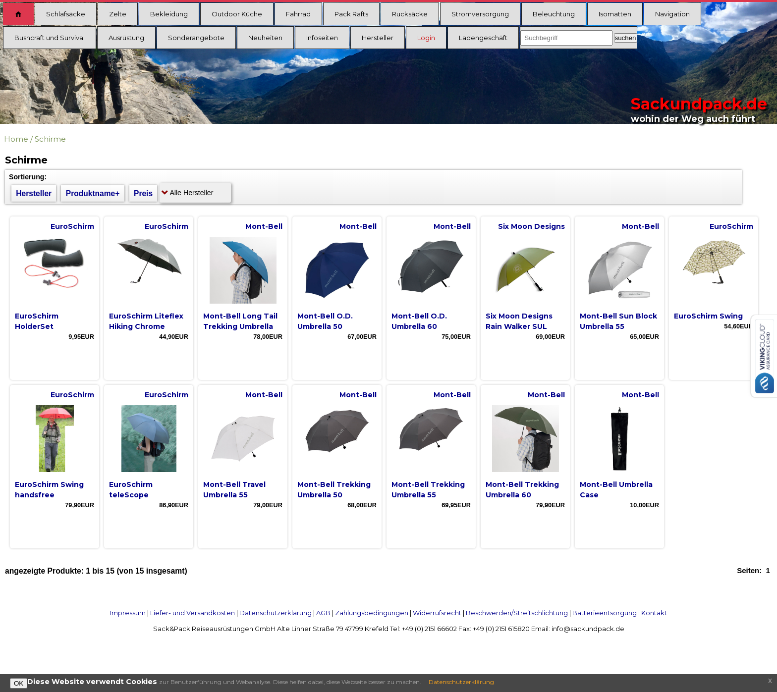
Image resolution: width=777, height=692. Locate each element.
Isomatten (615, 14)
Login (426, 38)
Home (16, 139)
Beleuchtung (554, 14)
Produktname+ (93, 193)
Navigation (672, 14)
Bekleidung (169, 14)
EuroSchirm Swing (708, 316)
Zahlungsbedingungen (371, 613)
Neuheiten (265, 38)
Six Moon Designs (531, 226)
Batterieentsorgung (604, 613)
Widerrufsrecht (437, 613)
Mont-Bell (263, 226)
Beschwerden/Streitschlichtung (517, 613)
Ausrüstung (126, 38)
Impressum (128, 613)
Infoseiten (322, 38)
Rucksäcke (410, 14)
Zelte (117, 14)
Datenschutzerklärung (275, 613)
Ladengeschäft (483, 38)
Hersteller (377, 38)
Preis (143, 193)
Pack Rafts (351, 14)
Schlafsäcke (65, 14)
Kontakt (654, 613)
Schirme (50, 139)
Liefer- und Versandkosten (192, 613)
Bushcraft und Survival (49, 38)
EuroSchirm (72, 226)
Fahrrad (298, 14)
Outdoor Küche (237, 14)
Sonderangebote (196, 38)
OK (18, 683)
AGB (323, 613)
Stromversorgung (480, 14)
